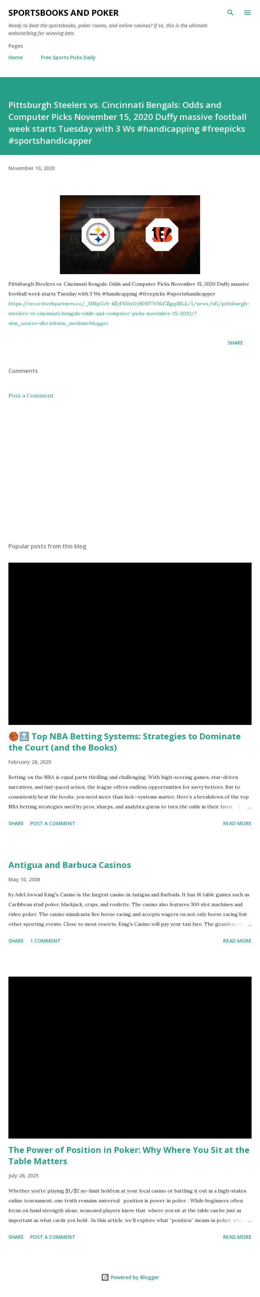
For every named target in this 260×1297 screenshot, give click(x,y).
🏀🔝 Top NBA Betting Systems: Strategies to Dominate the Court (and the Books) (124, 741)
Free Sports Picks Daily (68, 57)
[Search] (230, 12)
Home (15, 57)
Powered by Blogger (130, 1277)
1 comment (45, 940)
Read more (237, 823)
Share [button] (235, 342)
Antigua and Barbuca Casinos (69, 864)
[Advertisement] (130, 471)
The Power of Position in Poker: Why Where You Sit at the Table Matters (128, 1155)
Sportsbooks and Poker (63, 12)
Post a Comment (31, 395)
